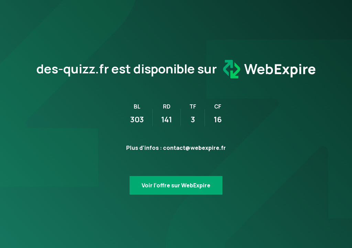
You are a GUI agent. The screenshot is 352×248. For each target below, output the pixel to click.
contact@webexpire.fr (194, 148)
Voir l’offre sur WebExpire (176, 185)
